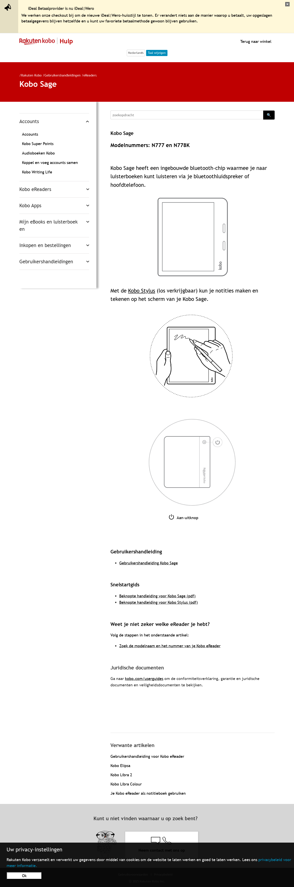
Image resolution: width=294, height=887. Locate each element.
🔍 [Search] (269, 115)
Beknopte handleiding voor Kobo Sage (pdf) (157, 595)
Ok (24, 875)
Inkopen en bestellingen (45, 245)
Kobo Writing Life (37, 171)
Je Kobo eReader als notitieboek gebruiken (148, 793)
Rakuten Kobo (31, 75)
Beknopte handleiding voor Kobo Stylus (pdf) (158, 602)
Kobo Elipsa (120, 765)
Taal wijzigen (157, 53)
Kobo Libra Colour (126, 784)
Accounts (29, 121)
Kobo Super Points (37, 143)
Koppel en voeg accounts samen (50, 162)
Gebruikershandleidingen (62, 75)
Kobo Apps (30, 206)
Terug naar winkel (255, 41)
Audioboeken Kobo (38, 153)
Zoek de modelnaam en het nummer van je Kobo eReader (169, 645)
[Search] (186, 115)
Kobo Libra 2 (121, 774)
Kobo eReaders (35, 189)
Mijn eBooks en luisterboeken (48, 225)
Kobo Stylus (141, 290)
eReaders (90, 75)
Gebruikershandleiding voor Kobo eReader (147, 756)
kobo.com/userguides (144, 678)
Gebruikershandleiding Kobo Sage (148, 562)
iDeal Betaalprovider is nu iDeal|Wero (61, 8)
